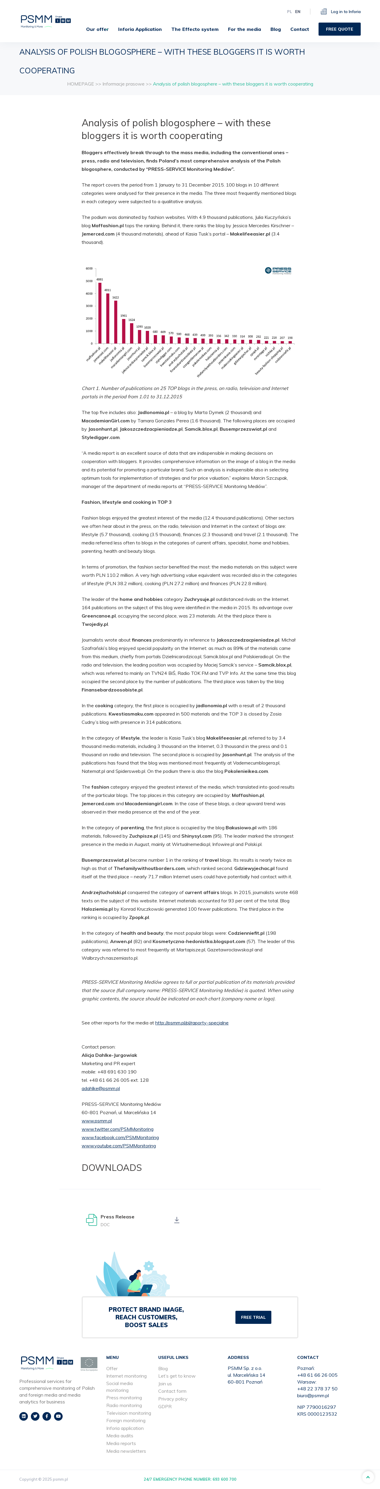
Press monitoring (124, 1398)
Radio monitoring (124, 1405)
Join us (165, 1384)
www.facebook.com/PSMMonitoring (120, 1137)
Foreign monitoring (125, 1421)
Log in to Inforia (341, 11)
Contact (299, 28)
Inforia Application (140, 28)
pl (289, 11)
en (297, 11)
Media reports (121, 1443)
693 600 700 (224, 1479)
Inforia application (125, 1428)
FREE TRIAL (253, 1317)
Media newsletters (126, 1451)
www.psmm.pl (97, 1121)
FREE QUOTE (339, 28)
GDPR (165, 1406)
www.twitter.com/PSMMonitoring (117, 1129)
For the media (244, 28)
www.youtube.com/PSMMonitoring (119, 1146)
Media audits (119, 1436)
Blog (275, 28)
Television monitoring (128, 1413)
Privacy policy (173, 1399)
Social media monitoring (119, 1386)
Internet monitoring (126, 1376)
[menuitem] (95, 28)
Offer (112, 1368)
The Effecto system (194, 28)
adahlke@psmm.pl (101, 1088)
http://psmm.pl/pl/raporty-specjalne (192, 1023)
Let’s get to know (177, 1376)
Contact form (172, 1391)
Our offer (92, 28)
